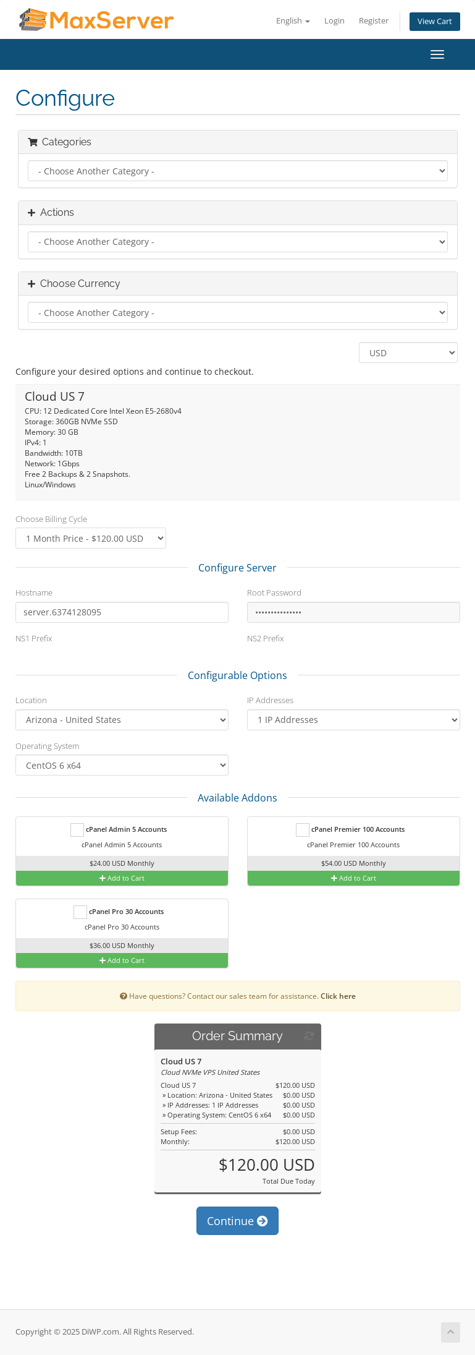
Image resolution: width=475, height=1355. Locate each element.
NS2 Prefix (265, 638)
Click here (338, 996)
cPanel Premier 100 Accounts (350, 830)
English (293, 20)
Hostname (34, 592)
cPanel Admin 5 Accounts (118, 830)
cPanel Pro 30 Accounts (119, 912)
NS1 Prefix (33, 638)
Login (334, 20)
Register (374, 20)
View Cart (435, 21)
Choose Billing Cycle (51, 518)
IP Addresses (270, 700)
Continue (237, 1220)
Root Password (274, 592)
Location (31, 700)
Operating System (47, 745)
